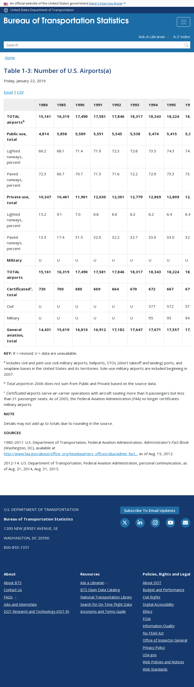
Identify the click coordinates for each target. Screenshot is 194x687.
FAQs (10, 597)
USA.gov (150, 654)
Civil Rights (151, 597)
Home (10, 57)
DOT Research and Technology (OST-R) (36, 611)
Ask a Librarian (94, 582)
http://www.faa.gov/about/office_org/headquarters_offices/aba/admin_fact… (71, 453)
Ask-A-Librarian (154, 36)
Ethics (147, 611)
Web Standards (155, 669)
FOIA (147, 618)
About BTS (12, 582)
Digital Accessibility (158, 604)
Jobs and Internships (20, 604)
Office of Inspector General (165, 640)
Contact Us (13, 589)
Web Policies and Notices (163, 661)
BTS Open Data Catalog (100, 589)
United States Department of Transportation (42, 10)
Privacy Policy (154, 647)
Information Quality (159, 625)
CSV (20, 92)
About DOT (152, 582)
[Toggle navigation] (183, 22)
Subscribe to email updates (149, 510)
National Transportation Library (106, 597)
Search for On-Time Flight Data (106, 604)
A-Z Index (181, 36)
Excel (8, 92)
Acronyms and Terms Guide (103, 611)
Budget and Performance (163, 589)
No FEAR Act (153, 633)
